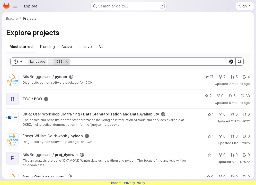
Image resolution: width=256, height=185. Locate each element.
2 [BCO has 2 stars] (208, 96)
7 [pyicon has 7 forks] (222, 77)
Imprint (116, 183)
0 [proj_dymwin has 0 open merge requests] (234, 155)
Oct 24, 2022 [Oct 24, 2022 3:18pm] (240, 121)
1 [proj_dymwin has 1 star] (211, 155)
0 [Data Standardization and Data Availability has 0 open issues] (246, 114)
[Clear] (231, 62)
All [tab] (101, 46)
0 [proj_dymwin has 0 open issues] (246, 155)
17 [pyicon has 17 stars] (209, 77)
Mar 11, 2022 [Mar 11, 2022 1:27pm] (241, 162)
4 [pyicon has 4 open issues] (246, 77)
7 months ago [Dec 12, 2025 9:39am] (239, 84)
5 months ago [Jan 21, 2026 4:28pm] (239, 103)
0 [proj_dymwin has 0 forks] (222, 155)
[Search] (149, 62)
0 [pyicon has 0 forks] (222, 136)
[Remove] (67, 62)
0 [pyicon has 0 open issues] (246, 136)
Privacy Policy (134, 183)
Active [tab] (66, 46)
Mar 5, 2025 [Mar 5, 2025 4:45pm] (241, 143)
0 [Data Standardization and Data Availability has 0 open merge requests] (234, 114)
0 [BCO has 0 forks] (220, 96)
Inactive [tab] (85, 46)
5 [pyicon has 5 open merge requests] (234, 77)
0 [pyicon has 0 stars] (210, 176)
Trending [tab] (47, 46)
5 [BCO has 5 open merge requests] (232, 96)
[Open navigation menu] (15, 6)
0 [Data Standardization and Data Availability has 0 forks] (222, 114)
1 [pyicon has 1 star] (211, 136)
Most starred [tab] (21, 46)
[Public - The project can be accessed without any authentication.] (71, 77)
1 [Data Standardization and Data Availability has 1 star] (211, 114)
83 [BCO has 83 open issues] (245, 96)
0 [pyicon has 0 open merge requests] (234, 136)
